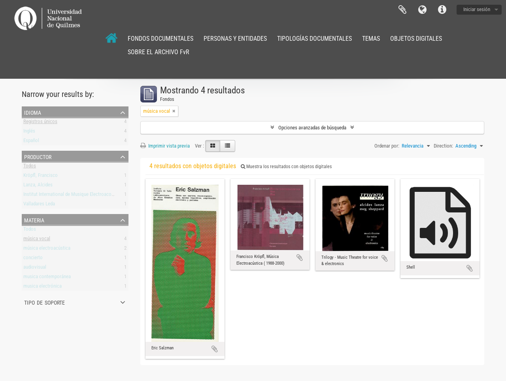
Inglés (29, 132)
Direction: (443, 146)
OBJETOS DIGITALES (416, 38)
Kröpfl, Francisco (40, 177)
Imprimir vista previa (165, 146)
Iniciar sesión (476, 9)
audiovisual (34, 268)
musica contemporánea (47, 278)
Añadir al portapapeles (215, 349)
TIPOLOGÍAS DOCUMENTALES (314, 38)
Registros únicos (40, 123)
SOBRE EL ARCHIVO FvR (158, 52)
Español (31, 142)
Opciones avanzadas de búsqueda (312, 128)
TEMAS (371, 38)
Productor (37, 156)
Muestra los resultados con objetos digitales (286, 166)
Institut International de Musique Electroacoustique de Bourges (86, 196)
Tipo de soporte (44, 302)
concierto (33, 259)
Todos (29, 167)
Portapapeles (402, 10)
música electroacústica (46, 249)
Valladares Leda (39, 205)
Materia (34, 219)
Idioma (422, 10)
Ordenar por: (386, 146)
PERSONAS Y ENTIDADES (235, 38)
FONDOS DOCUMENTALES (160, 38)
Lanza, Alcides (38, 186)
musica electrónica (42, 287)
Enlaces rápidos (442, 10)
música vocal (36, 240)
